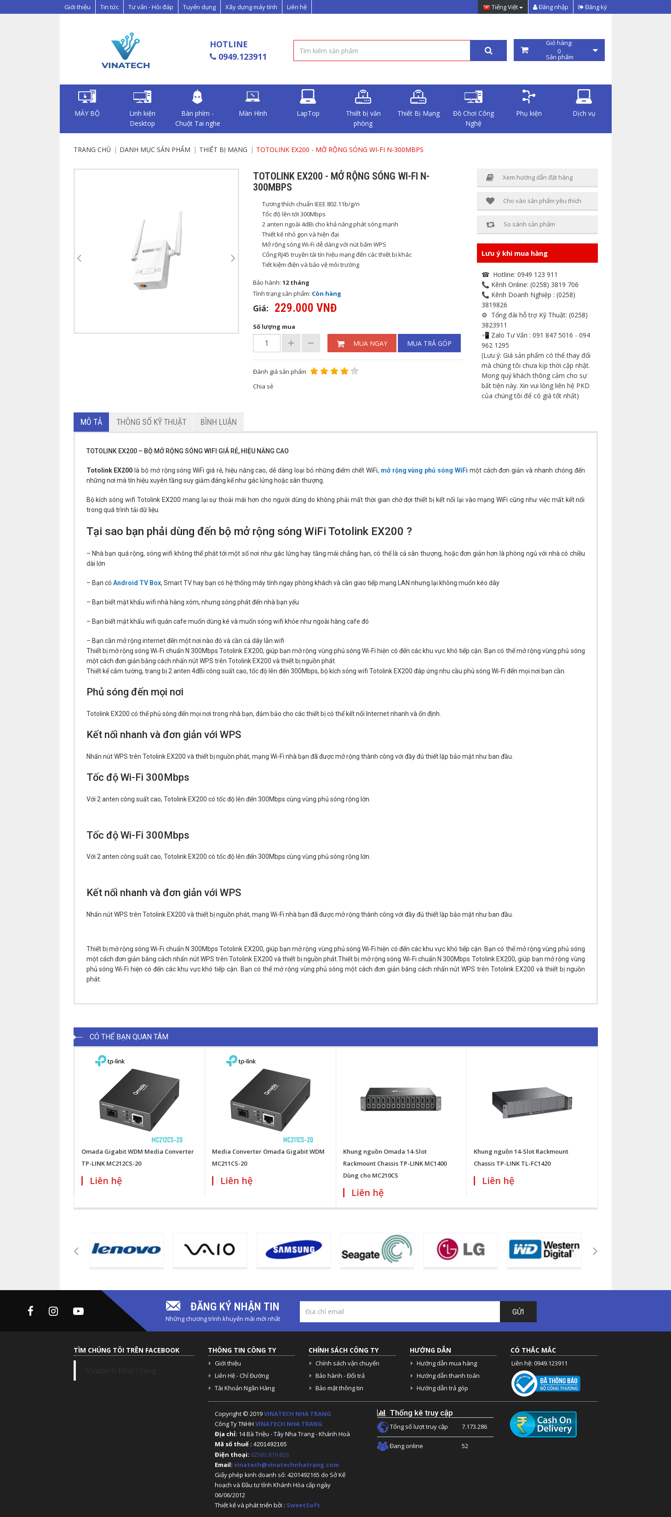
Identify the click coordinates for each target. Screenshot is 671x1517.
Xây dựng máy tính (251, 7)
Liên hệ (297, 7)
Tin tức (109, 7)
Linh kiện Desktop (142, 108)
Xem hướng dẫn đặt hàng (529, 177)
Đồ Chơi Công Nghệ (473, 108)
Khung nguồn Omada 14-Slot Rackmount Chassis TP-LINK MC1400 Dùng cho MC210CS (395, 1163)
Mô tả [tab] (91, 422)
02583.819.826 (270, 1454)
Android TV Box (137, 582)
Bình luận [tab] (219, 422)
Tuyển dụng (199, 7)
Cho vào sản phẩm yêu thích (533, 201)
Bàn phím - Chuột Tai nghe (197, 108)
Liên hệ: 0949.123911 (539, 1363)
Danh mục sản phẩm (155, 149)
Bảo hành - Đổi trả (340, 1375)
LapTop (308, 103)
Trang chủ (92, 149)
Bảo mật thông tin (339, 1388)
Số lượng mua (274, 326)
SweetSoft (303, 1505)
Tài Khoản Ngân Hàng (245, 1388)
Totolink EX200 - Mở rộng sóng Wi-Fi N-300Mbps (340, 149)
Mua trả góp (429, 343)
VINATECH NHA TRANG (297, 1414)
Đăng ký (592, 7)
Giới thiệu (77, 7)
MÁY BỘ (87, 103)
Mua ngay (362, 343)
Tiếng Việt (503, 7)
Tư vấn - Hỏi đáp (150, 7)
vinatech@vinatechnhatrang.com (286, 1465)
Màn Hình (253, 103)
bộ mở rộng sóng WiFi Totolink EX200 (311, 531)
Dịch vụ (584, 103)
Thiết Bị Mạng (418, 103)
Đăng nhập (550, 7)
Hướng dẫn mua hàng (447, 1363)
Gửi (518, 1312)
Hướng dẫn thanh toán (448, 1375)
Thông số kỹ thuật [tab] (151, 422)
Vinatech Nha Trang (121, 1370)
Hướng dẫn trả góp (442, 1388)
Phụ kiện (529, 103)
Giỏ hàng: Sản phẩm (559, 50)
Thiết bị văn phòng (363, 108)
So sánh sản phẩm (520, 224)
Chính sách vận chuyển (347, 1363)
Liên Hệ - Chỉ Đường (242, 1375)
